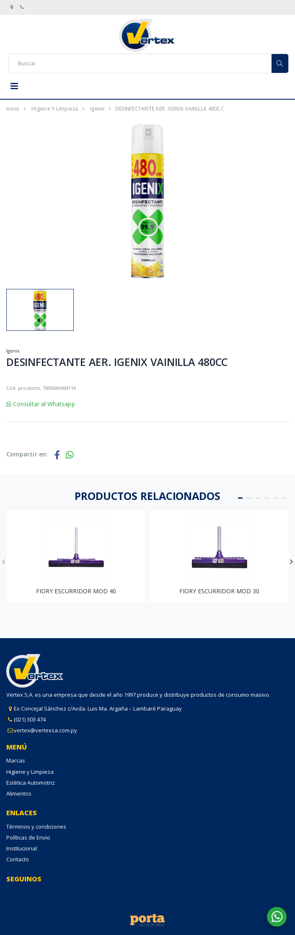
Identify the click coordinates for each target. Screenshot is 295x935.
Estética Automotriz (30, 782)
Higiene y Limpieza (54, 108)
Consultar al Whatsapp (40, 404)
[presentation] (3, 561)
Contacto (17, 859)
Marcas (15, 760)
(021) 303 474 (30, 719)
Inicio (13, 108)
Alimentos (18, 793)
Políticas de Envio (28, 837)
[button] (240, 498)
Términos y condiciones (36, 826)
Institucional (21, 848)
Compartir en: (27, 454)
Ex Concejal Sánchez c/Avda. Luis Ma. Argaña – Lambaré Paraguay (98, 708)
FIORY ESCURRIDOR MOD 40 (76, 591)
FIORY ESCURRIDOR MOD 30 (219, 591)
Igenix (97, 108)
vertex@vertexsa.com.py (45, 730)
